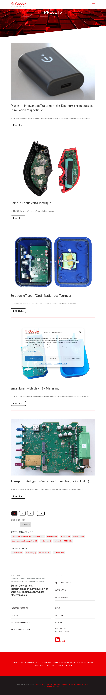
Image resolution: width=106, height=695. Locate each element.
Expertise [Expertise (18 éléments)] (17, 553)
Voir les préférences (72, 358)
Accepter (33, 358)
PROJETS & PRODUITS (69, 662)
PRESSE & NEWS (87, 662)
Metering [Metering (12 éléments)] (52, 536)
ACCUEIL (15, 662)
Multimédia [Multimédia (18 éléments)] (78, 536)
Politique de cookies (45, 364)
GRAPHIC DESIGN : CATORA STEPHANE (68, 684)
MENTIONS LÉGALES (60, 364)
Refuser (53, 358)
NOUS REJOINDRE (54, 665)
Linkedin (63, 641)
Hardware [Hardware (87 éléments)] (31, 553)
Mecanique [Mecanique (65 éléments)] (44, 553)
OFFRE (55, 662)
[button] (80, 332)
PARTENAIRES (39, 665)
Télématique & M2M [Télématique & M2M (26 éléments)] (63, 541)
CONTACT (68, 665)
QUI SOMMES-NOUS (29, 662)
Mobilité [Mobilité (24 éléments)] (65, 536)
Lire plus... (18, 125)
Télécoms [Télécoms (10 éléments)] (46, 541)
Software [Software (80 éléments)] (59, 553)
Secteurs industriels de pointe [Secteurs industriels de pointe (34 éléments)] (24, 541)
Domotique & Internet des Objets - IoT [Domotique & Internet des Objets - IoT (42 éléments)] (28, 536)
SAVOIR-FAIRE (45, 662)
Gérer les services (31, 351)
